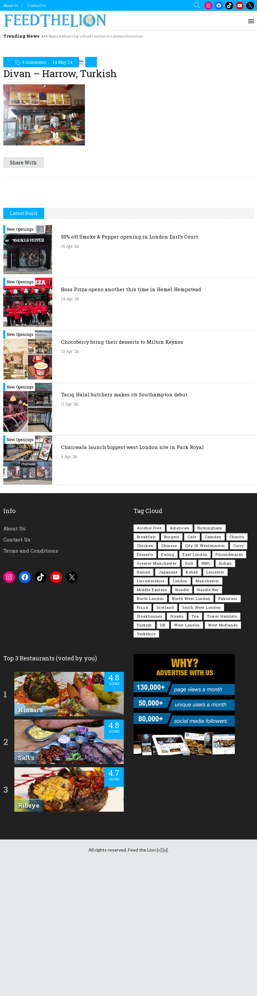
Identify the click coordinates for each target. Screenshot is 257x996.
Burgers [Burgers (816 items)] (171, 659)
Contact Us (36, 5)
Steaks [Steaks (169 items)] (177, 739)
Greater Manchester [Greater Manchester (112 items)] (157, 686)
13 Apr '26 (70, 474)
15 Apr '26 (70, 369)
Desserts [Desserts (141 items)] (145, 677)
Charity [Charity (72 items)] (237, 659)
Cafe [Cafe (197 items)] (192, 659)
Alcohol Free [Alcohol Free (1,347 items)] (149, 650)
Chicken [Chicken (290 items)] (145, 668)
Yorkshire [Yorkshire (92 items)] (146, 756)
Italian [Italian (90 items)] (143, 694)
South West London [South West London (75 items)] (201, 730)
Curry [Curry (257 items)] (238, 668)
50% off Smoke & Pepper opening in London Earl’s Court (129, 359)
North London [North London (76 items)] (150, 721)
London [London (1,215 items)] (180, 703)
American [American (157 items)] (179, 650)
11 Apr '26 (69, 526)
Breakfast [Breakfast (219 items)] (146, 659)
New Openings (20, 352)
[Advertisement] (129, 57)
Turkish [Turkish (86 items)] (144, 747)
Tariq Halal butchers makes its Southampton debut (124, 517)
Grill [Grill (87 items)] (189, 686)
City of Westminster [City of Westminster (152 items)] (205, 668)
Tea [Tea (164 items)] (195, 739)
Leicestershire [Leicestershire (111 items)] (151, 703)
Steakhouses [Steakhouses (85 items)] (149, 739)
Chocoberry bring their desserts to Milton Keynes (122, 464)
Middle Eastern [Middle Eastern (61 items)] (152, 712)
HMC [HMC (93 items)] (206, 686)
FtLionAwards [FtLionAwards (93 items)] (229, 677)
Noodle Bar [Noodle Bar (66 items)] (208, 712)
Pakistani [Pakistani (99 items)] (227, 721)
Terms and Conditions (30, 673)
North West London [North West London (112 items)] (191, 721)
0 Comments (34, 93)
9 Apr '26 (69, 579)
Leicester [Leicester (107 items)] (215, 694)
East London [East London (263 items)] (195, 677)
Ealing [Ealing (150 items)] (167, 677)
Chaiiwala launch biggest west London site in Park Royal (132, 570)
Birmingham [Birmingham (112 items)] (210, 650)
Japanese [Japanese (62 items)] (168, 694)
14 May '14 (62, 93)
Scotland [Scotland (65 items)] (165, 730)
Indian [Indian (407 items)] (225, 686)
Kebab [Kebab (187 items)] (192, 694)
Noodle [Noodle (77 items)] (182, 712)
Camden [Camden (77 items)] (213, 659)
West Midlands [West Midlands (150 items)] (223, 747)
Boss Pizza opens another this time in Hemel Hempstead (131, 412)
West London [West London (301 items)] (187, 747)
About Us (10, 5)
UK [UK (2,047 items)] (163, 747)
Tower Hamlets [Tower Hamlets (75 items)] (222, 739)
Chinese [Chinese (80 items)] (169, 668)
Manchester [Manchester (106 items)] (207, 703)
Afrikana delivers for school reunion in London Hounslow (93, 36)
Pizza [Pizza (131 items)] (142, 730)
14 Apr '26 (70, 421)
